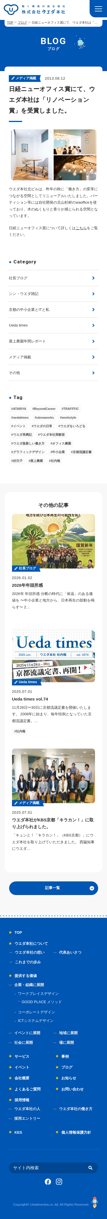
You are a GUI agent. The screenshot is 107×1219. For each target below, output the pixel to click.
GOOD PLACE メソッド (42, 1002)
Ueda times (18, 325)
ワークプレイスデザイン (38, 993)
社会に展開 (23, 1042)
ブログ (22, 22)
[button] (98, 8)
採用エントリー (27, 1118)
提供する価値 (26, 976)
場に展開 (66, 1042)
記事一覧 (52, 888)
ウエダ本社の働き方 (75, 1109)
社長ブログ (18, 278)
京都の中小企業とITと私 (29, 309)
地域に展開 (68, 1033)
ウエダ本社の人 (27, 1109)
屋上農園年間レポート (27, 341)
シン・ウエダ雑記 (24, 294)
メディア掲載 (20, 357)
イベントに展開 (27, 1033)
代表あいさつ (70, 952)
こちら (81, 228)
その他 (14, 373)
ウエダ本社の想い (30, 952)
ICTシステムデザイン (36, 1020)
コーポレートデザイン (36, 1012)
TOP (10, 22)
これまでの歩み (28, 962)
